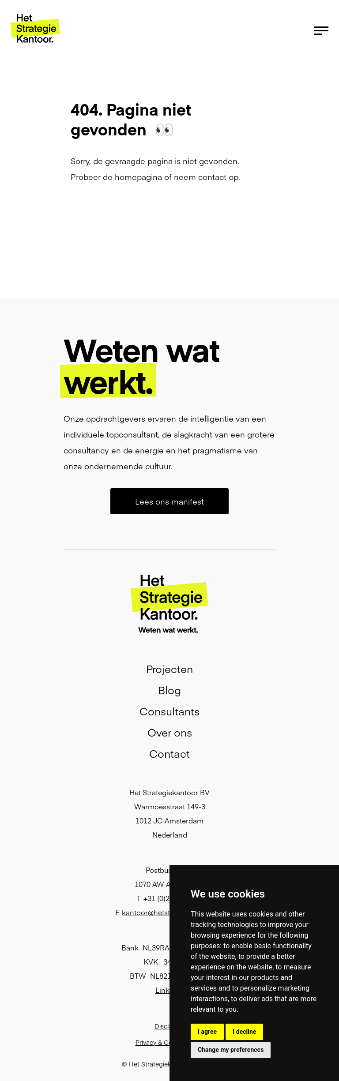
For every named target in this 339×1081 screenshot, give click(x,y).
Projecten (169, 668)
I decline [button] (244, 1031)
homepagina (138, 176)
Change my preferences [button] (231, 1049)
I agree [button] (207, 1031)
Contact (169, 753)
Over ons (169, 732)
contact (212, 176)
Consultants (169, 710)
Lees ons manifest (169, 501)
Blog (169, 689)
